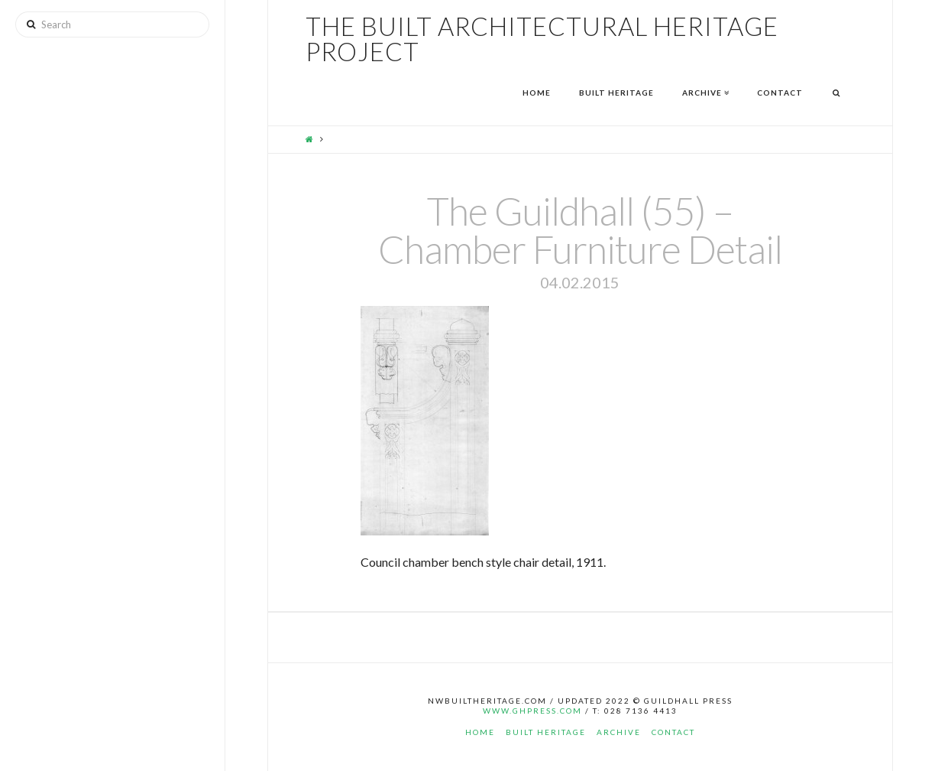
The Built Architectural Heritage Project (542, 39)
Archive (619, 732)
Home (480, 732)
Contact (673, 732)
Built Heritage (546, 732)
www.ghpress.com (532, 710)
